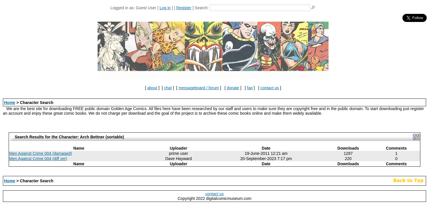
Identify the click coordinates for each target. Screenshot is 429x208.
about (152, 88)
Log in (165, 7)
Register (183, 7)
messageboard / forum (198, 88)
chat (167, 88)
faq (250, 88)
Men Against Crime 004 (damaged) (40, 153)
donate (233, 88)
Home (9, 102)
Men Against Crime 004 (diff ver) (38, 158)
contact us (269, 88)
